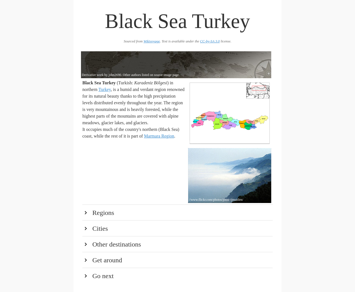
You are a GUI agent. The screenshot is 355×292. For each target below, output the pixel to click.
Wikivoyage (151, 41)
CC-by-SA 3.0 (210, 41)
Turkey (104, 89)
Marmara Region (159, 136)
